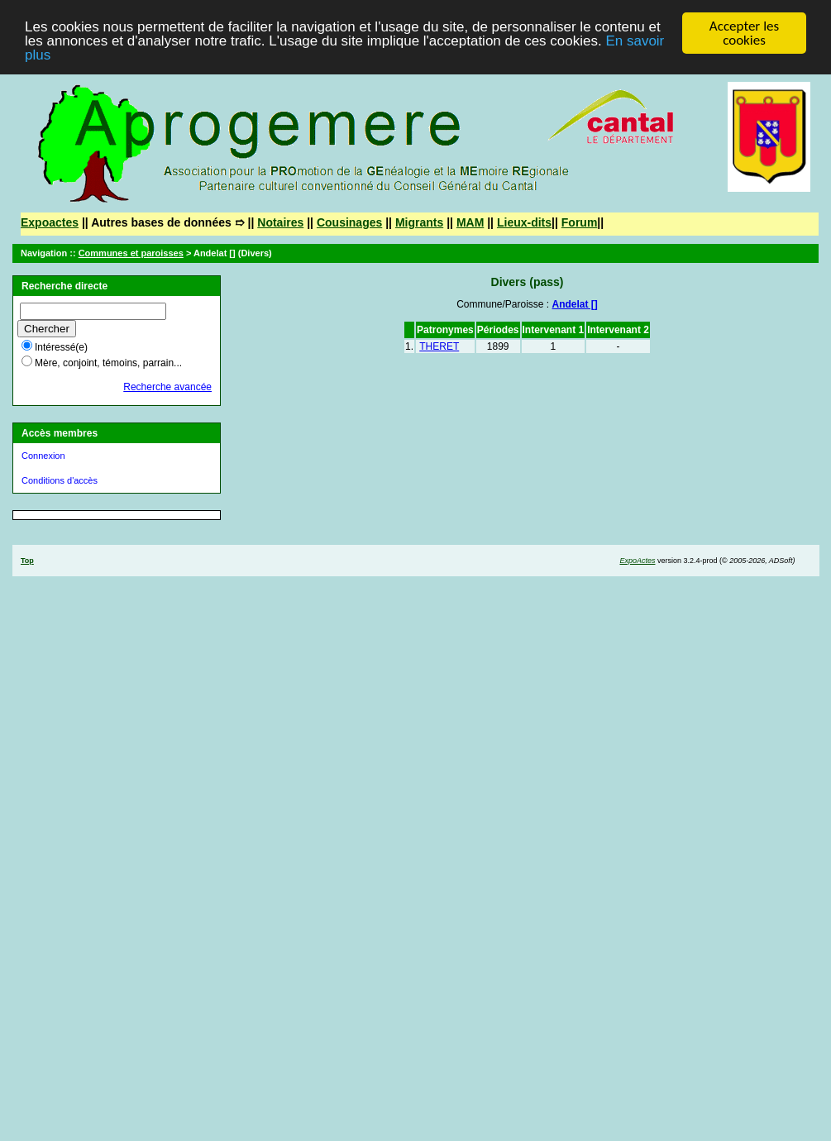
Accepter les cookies (744, 33)
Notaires (280, 222)
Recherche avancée (167, 387)
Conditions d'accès (59, 480)
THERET (439, 346)
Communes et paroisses (131, 253)
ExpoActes (637, 560)
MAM (470, 222)
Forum (579, 222)
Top (27, 560)
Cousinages (349, 222)
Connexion (43, 456)
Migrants (419, 222)
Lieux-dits (524, 222)
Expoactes (50, 222)
